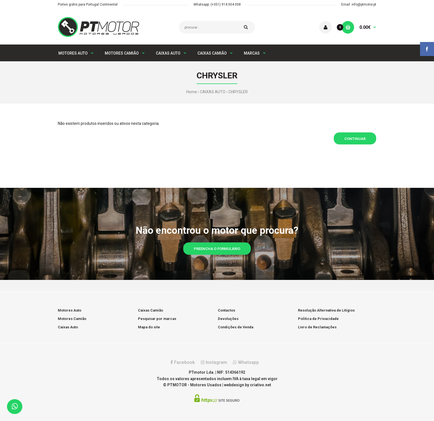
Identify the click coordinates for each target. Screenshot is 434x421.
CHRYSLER (238, 92)
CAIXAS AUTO (212, 92)
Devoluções (228, 319)
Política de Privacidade (318, 319)
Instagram (214, 362)
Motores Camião (72, 319)
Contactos (226, 310)
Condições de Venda (235, 327)
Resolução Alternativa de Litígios (326, 310)
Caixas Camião (150, 310)
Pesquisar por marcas (157, 319)
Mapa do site (149, 327)
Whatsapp (246, 362)
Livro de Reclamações (317, 327)
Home (191, 92)
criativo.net (260, 385)
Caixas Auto (68, 327)
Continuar (355, 139)
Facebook (182, 362)
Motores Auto (69, 310)
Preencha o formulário (217, 249)
